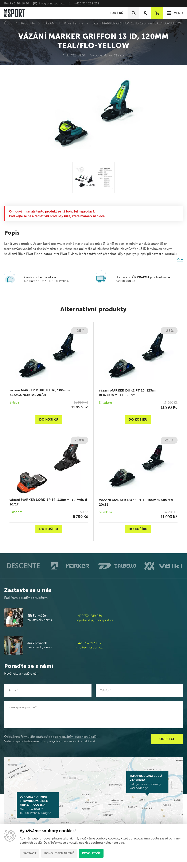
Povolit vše (91, 853)
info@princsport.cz (52, 3)
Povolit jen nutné (59, 853)
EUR (113, 13)
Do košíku (48, 419)
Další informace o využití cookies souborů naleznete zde (83, 843)
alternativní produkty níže (51, 216)
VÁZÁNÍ (49, 23)
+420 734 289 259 (86, 3)
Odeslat (167, 739)
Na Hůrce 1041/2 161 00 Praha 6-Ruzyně (38, 805)
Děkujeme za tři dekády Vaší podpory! (147, 782)
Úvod (8, 23)
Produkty (28, 23)
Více (180, 259)
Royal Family (73, 23)
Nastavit (29, 853)
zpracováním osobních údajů (76, 737)
